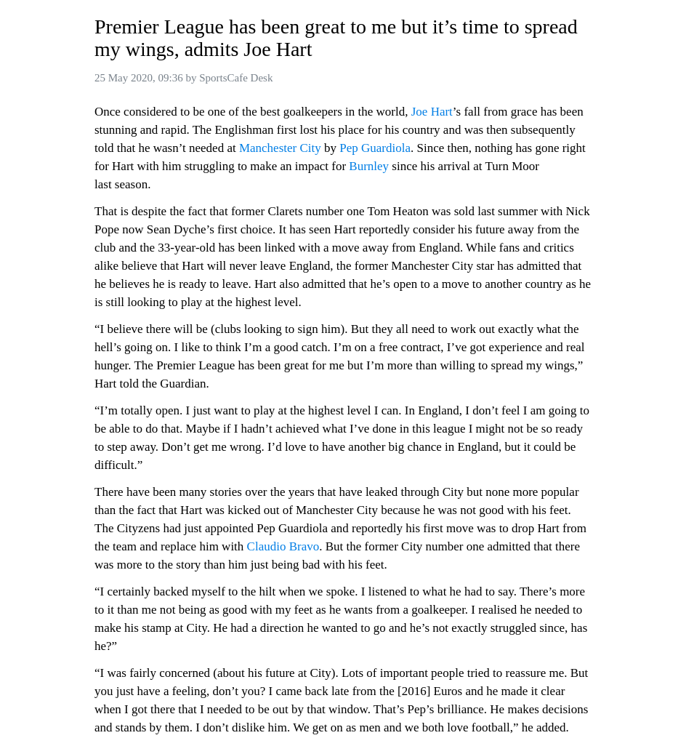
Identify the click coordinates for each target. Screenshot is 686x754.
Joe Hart (432, 112)
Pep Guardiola (375, 148)
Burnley (369, 166)
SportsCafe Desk (236, 78)
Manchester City (280, 148)
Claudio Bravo (283, 546)
